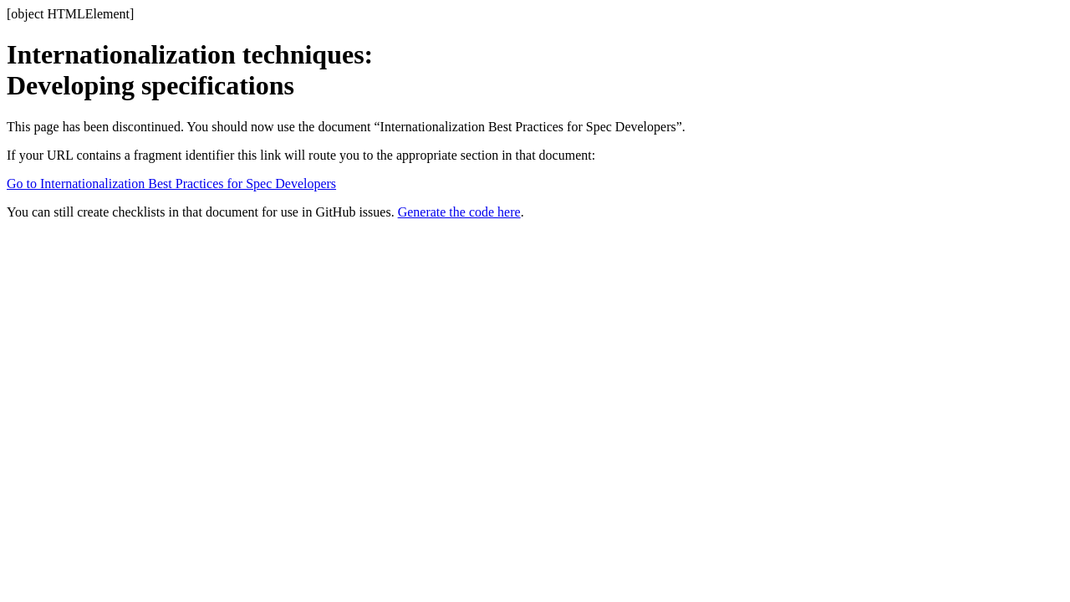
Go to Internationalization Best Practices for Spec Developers (171, 183)
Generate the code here (459, 212)
